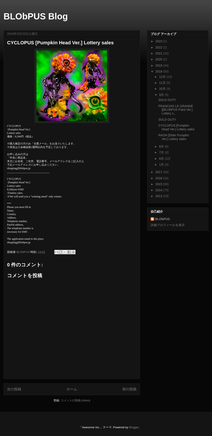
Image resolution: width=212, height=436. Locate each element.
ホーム (71, 389)
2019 (159, 65)
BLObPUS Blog (36, 16)
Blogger (134, 427)
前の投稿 (129, 389)
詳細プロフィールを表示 (168, 225)
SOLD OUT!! (167, 100)
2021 (159, 53)
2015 (159, 184)
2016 (159, 178)
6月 (162, 158)
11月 (162, 82)
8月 (162, 146)
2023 (159, 41)
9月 (162, 95)
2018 (159, 71)
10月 (162, 88)
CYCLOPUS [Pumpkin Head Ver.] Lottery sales (176, 127)
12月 (162, 77)
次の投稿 (14, 389)
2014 (159, 190)
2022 (159, 47)
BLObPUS (162, 219)
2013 (159, 196)
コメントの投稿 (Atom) (75, 400)
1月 (162, 164)
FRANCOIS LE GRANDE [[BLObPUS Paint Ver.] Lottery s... (175, 109)
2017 (159, 172)
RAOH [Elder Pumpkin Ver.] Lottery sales (173, 137)
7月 (162, 152)
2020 (159, 59)
